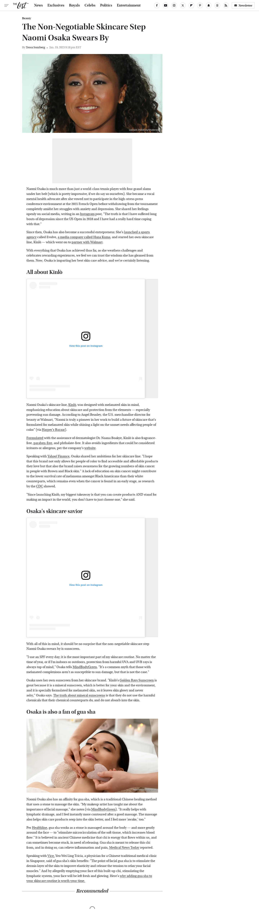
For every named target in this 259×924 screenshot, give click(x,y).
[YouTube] (165, 5)
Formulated (34, 438)
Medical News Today (124, 848)
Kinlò (72, 405)
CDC (39, 486)
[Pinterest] (200, 5)
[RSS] (226, 5)
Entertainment (129, 5)
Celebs (90, 5)
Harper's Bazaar (53, 430)
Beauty (26, 18)
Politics (106, 5)
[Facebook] (157, 5)
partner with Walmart (87, 242)
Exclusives (55, 5)
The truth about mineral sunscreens (79, 695)
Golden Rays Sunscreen (137, 680)
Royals (74, 5)
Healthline (39, 828)
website (90, 448)
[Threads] (217, 5)
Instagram (87, 214)
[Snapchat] (209, 5)
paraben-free (42, 443)
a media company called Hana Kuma (84, 237)
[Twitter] (183, 5)
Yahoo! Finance (58, 456)
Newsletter (243, 5)
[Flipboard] (191, 5)
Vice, (51, 856)
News (38, 5)
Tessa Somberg (35, 47)
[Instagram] (174, 5)
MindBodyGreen (85, 667)
